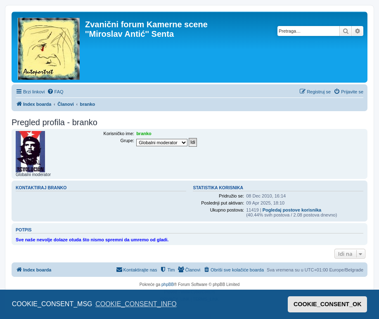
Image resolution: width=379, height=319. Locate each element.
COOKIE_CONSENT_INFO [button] (135, 303)
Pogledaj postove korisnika (292, 209)
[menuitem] (55, 92)
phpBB (167, 284)
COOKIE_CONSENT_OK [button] (328, 304)
